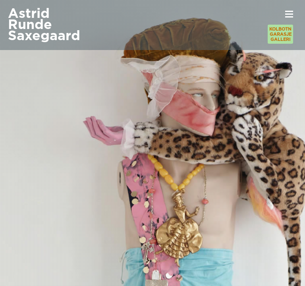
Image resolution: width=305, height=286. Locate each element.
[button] (289, 14)
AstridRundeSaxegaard (44, 25)
